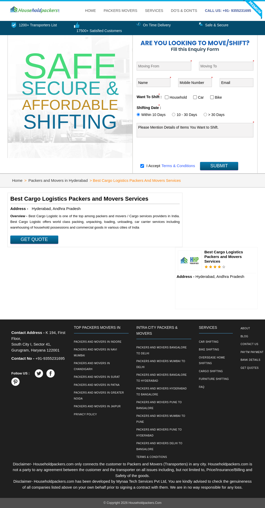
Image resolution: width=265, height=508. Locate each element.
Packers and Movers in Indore (98, 341)
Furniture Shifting (214, 379)
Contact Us (249, 344)
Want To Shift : (149, 97)
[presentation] (176, 151)
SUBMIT (219, 165)
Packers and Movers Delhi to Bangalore (159, 446)
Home (90, 11)
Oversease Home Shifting (212, 360)
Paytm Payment (252, 352)
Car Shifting (209, 341)
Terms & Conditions (178, 165)
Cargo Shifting (211, 371)
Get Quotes (250, 367)
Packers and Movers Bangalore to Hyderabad (161, 377)
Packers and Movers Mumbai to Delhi (160, 364)
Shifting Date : (149, 108)
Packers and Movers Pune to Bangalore (159, 405)
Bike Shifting (209, 349)
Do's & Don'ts (184, 11)
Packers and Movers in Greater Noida (99, 395)
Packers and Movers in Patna (97, 385)
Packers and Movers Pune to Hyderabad (159, 432)
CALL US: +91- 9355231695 (228, 11)
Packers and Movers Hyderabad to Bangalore (161, 391)
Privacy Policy (85, 414)
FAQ (202, 387)
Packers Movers (120, 11)
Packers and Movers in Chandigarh (92, 366)
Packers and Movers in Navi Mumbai (95, 352)
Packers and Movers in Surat (97, 377)
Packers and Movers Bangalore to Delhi (161, 350)
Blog (244, 336)
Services (154, 11)
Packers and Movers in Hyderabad (58, 180)
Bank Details (250, 359)
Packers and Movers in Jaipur (97, 406)
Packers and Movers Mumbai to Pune (160, 419)
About (245, 328)
